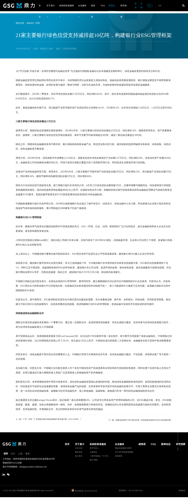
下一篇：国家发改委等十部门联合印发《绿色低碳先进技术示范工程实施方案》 (137, 419)
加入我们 (78, 456)
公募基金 (93, 452)
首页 (40, 7)
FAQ (103, 5)
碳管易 (93, 7)
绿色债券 (118, 456)
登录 (136, 5)
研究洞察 (123, 7)
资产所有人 (94, 448)
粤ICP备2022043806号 (46, 492)
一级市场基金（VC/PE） (100, 456)
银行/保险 (94, 459)
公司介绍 (78, 448)
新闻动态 (112, 7)
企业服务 (82, 7)
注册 (141, 5)
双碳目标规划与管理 (123, 448)
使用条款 (181, 492)
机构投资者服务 (66, 7)
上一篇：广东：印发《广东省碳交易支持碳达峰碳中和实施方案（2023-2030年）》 (51, 419)
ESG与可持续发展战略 (124, 452)
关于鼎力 (50, 7)
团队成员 (78, 452)
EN (149, 5)
